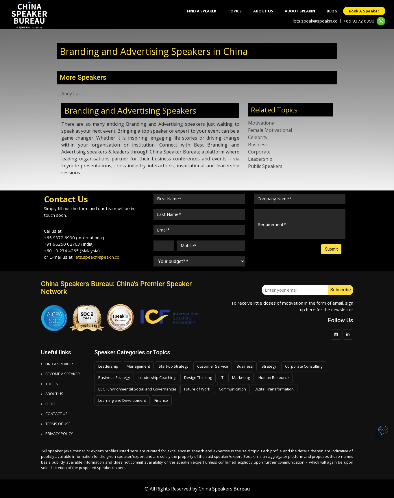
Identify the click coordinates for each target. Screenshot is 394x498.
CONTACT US (54, 413)
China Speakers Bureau (224, 489)
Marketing (241, 377)
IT (222, 377)
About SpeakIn (300, 11)
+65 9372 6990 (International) (74, 237)
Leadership (260, 159)
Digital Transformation (274, 389)
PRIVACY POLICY (57, 433)
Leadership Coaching (156, 377)
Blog (332, 11)
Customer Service (212, 366)
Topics (235, 11)
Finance (161, 400)
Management (138, 366)
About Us (263, 11)
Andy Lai (70, 93)
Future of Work (197, 389)
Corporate (259, 152)
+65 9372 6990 (358, 21)
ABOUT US (52, 393)
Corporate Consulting (303, 366)
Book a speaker (364, 11)
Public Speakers (265, 166)
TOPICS (49, 383)
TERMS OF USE (56, 423)
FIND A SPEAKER (57, 363)
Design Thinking (198, 377)
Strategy (269, 366)
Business (258, 144)
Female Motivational (270, 130)
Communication (232, 389)
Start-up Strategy (173, 366)
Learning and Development (122, 400)
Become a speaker (60, 373)
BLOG (48, 403)
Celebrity (257, 137)
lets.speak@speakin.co (315, 21)
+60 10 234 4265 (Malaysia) (72, 250)
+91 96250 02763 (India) (69, 244)
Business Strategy (114, 377)
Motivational (261, 123)
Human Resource (273, 377)
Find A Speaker (201, 11)
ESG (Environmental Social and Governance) (137, 389)
